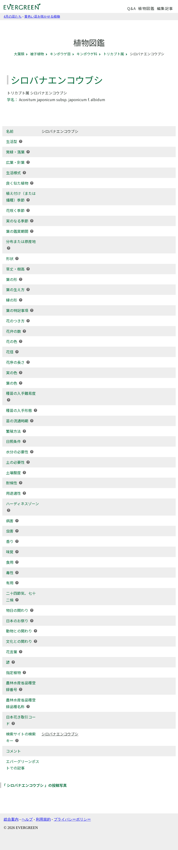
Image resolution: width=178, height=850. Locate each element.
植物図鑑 (146, 8)
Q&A (131, 8)
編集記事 (165, 8)
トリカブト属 (113, 53)
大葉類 (19, 53)
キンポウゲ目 (60, 53)
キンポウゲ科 (86, 53)
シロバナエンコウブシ (59, 734)
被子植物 (37, 53)
